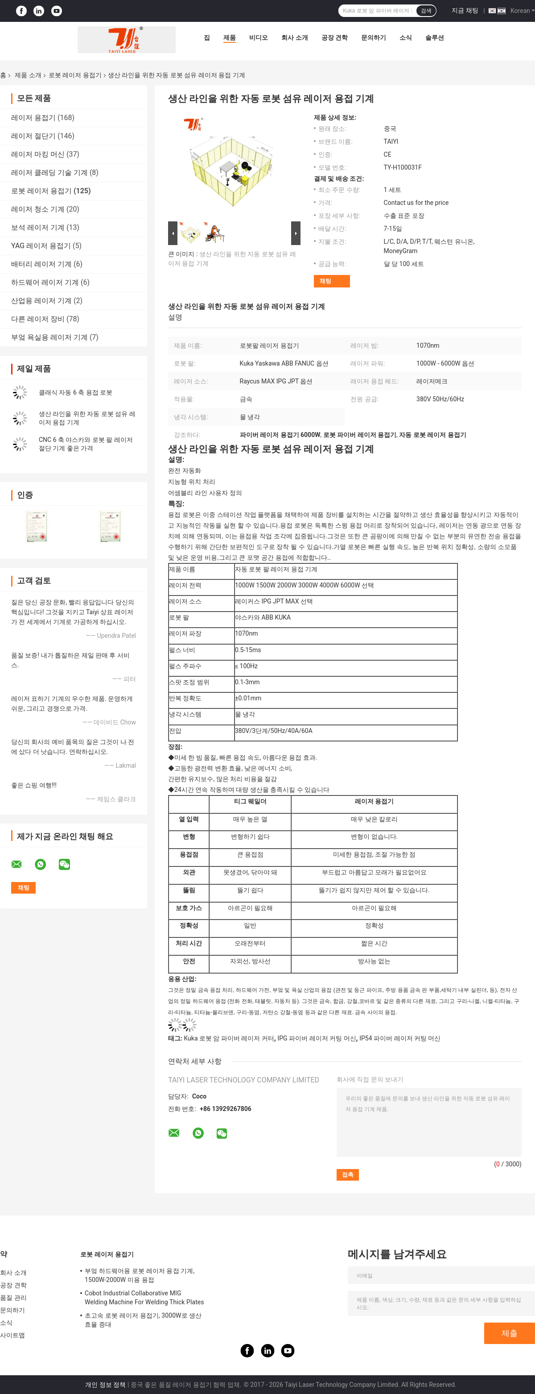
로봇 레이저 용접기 (75, 75)
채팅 (325, 281)
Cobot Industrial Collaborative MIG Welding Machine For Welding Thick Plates (144, 1298)
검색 (426, 11)
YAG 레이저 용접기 (41, 245)
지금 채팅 (465, 10)
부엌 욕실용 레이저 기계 (49, 337)
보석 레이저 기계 (38, 227)
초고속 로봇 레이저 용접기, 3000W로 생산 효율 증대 (143, 1320)
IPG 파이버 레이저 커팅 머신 (316, 1038)
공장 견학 (334, 37)
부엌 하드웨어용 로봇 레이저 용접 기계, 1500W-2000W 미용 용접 (139, 1275)
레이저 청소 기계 (38, 209)
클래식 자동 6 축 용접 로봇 (75, 392)
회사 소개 (294, 37)
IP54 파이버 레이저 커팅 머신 (399, 1038)
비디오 (258, 37)
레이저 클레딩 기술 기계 (49, 172)
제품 (229, 37)
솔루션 (434, 37)
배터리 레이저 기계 (41, 264)
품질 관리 (13, 1297)
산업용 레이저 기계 (41, 300)
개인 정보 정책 (105, 1384)
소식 (405, 37)
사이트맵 (12, 1335)
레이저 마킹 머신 (38, 154)
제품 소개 (28, 75)
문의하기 (373, 37)
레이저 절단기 (33, 136)
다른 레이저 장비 (38, 319)
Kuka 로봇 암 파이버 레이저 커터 (229, 1038)
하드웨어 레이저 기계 (45, 282)
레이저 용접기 (33, 117)
